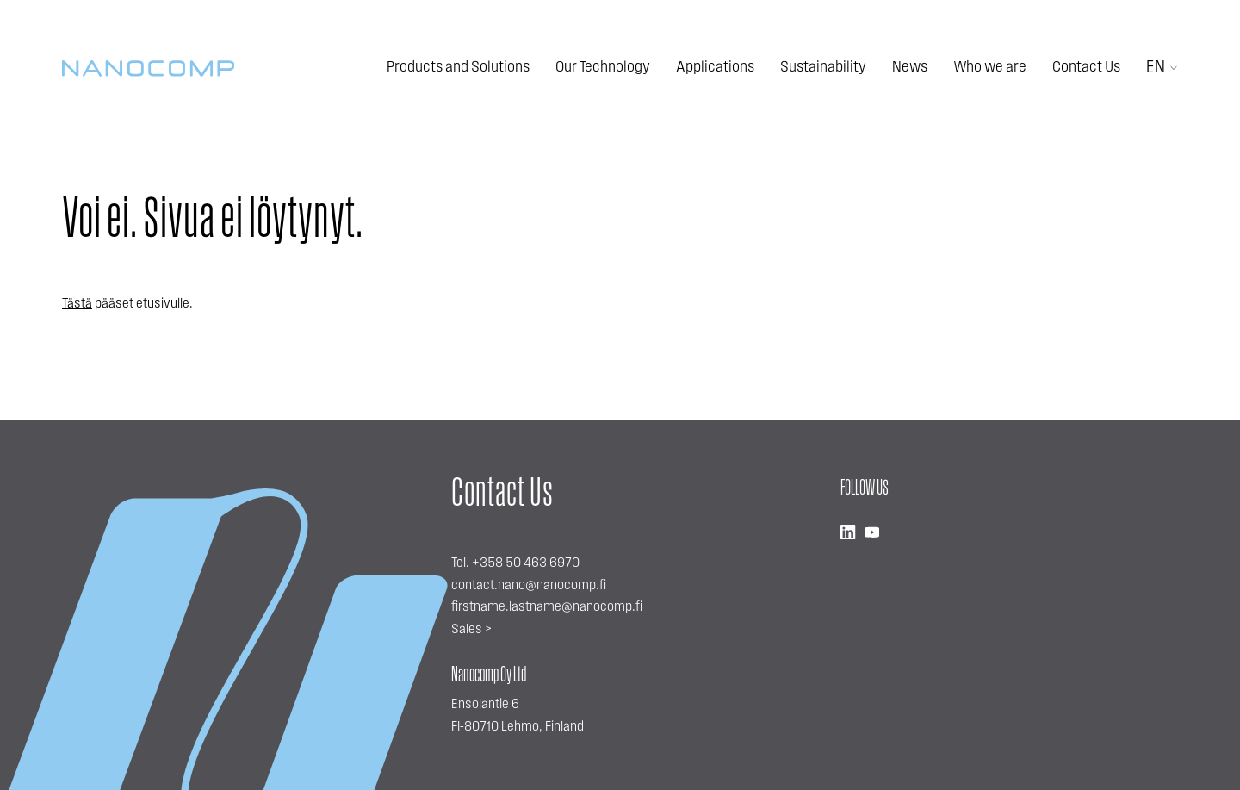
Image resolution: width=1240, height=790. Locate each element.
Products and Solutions (458, 67)
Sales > (471, 630)
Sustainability (823, 67)
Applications (715, 67)
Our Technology (602, 67)
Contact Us (1086, 67)
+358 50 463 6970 (526, 563)
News (909, 67)
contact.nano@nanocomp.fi (528, 586)
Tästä (77, 304)
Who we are (989, 67)
